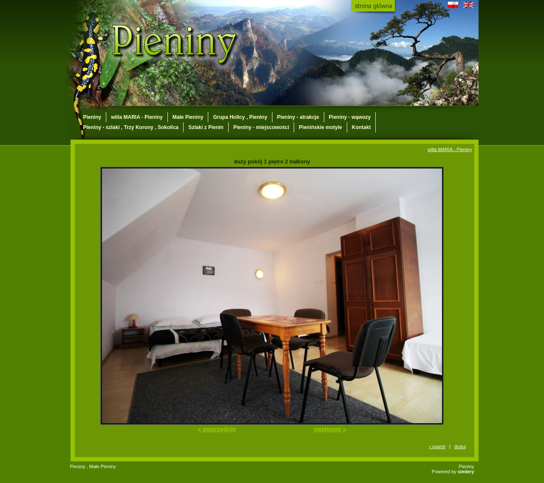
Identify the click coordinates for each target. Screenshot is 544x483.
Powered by (453, 471)
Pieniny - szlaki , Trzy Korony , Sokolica (131, 127)
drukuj (460, 446)
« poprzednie (217, 429)
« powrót (437, 446)
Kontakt (361, 127)
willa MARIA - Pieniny (137, 117)
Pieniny (92, 117)
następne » (330, 429)
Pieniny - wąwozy (350, 117)
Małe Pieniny (188, 117)
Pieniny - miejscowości (261, 127)
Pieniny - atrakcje (298, 117)
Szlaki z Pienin (206, 127)
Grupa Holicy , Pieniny (240, 117)
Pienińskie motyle (320, 127)
